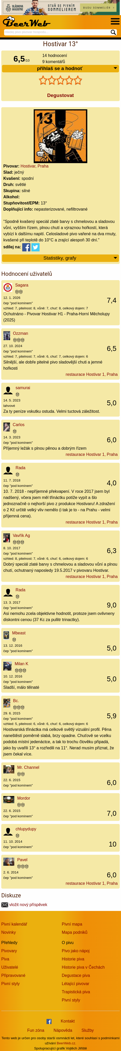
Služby (87, 1030)
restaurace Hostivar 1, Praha (92, 374)
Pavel (22, 860)
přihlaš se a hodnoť (77, 68)
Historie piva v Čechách (83, 967)
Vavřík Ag (21, 535)
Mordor (23, 798)
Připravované (13, 975)
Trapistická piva (76, 992)
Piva (5, 959)
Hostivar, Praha (35, 166)
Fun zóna (35, 1030)
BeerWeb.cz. (66, 1043)
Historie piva (73, 959)
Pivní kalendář (14, 924)
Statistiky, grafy (80, 258)
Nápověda (63, 1030)
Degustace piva (76, 975)
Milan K (21, 664)
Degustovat (60, 95)
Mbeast (19, 633)
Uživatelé (9, 967)
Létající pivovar (75, 983)
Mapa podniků (75, 932)
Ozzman (20, 333)
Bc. (16, 701)
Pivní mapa (72, 924)
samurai (23, 388)
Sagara (21, 285)
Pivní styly (10, 983)
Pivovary (9, 951)
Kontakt (68, 1021)
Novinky (8, 932)
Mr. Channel (28, 767)
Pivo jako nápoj (76, 951)
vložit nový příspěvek (24, 904)
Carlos (19, 425)
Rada (20, 468)
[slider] (60, 80)
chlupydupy (26, 829)
